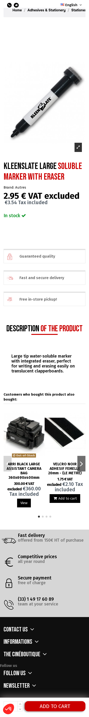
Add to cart (55, 706)
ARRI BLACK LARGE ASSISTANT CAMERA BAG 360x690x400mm (24, 471)
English (72, 5)
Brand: (9, 187)
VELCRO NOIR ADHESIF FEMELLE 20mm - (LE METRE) (65, 468)
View (24, 503)
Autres (20, 187)
